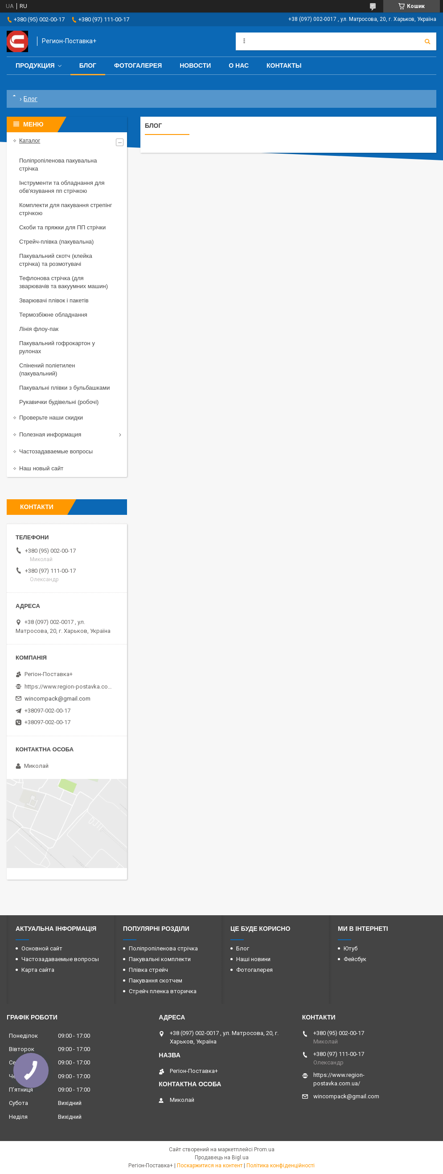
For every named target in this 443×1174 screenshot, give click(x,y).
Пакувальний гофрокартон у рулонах (57, 347)
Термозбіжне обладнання (53, 314)
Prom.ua (264, 1149)
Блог (87, 65)
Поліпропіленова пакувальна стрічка (58, 164)
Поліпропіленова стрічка (163, 948)
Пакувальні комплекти (160, 959)
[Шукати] (427, 41)
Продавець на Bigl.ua (222, 1157)
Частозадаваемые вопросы (56, 451)
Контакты (284, 65)
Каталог (29, 140)
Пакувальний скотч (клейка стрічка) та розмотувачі (55, 260)
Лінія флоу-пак (38, 329)
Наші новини (253, 959)
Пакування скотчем (155, 980)
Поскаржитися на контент (209, 1165)
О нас (239, 65)
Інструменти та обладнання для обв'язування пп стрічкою (62, 186)
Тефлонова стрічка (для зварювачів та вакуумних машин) (63, 282)
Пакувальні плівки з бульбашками (64, 387)
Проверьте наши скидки (51, 417)
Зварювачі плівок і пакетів (54, 300)
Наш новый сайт (41, 468)
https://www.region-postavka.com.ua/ (69, 686)
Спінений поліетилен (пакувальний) (47, 369)
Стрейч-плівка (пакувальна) (56, 241)
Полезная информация (50, 434)
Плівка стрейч (148, 969)
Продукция (35, 65)
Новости (195, 65)
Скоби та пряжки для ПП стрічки (62, 227)
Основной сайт (41, 948)
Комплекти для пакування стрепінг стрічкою (65, 209)
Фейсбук (355, 959)
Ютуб (350, 948)
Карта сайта (37, 969)
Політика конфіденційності (280, 1165)
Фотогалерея (138, 65)
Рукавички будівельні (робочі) (58, 402)
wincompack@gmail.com (57, 698)
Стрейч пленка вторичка (163, 991)
